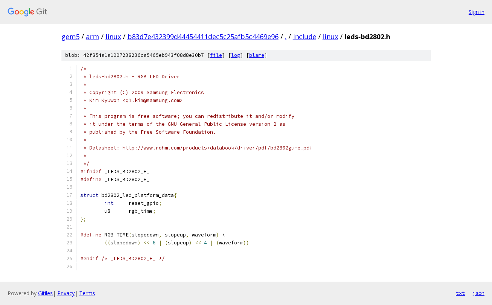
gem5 (70, 36)
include (304, 36)
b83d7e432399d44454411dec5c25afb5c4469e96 (203, 36)
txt (460, 293)
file (216, 55)
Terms (87, 293)
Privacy (66, 293)
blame (256, 55)
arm (92, 36)
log (235, 55)
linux (113, 36)
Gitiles (45, 293)
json (478, 293)
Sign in (476, 11)
